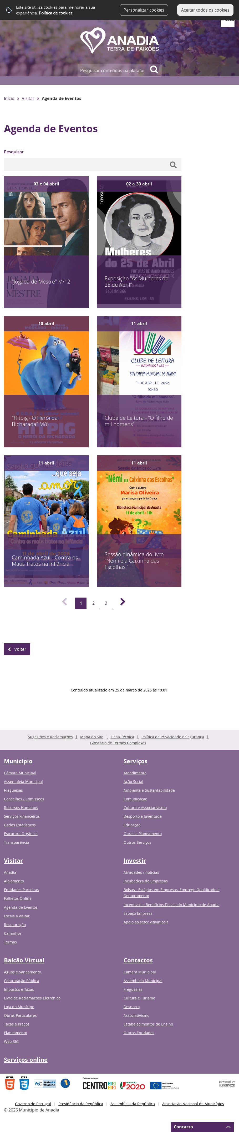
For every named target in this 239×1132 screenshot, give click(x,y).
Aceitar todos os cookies (205, 10)
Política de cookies (55, 13)
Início (9, 98)
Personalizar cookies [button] (144, 10)
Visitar (28, 98)
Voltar (20, 649)
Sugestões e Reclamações (50, 736)
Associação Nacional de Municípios (193, 1103)
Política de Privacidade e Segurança (172, 736)
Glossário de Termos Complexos (118, 742)
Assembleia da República (132, 1103)
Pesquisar (14, 152)
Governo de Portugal (33, 1103)
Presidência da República (80, 1103)
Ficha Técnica (122, 736)
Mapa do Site (91, 736)
